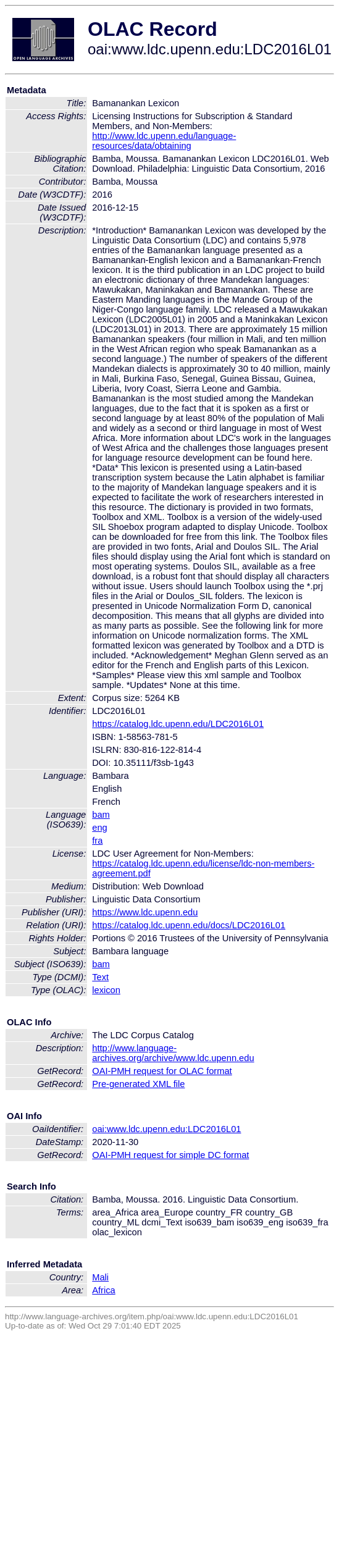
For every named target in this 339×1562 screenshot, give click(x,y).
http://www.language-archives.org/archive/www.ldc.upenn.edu (173, 1053)
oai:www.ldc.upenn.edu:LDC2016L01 (166, 1129)
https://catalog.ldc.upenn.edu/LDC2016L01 (178, 724)
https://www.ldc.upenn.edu (145, 912)
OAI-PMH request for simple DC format (170, 1155)
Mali (100, 1277)
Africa (103, 1290)
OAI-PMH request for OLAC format (162, 1071)
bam (101, 815)
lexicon (106, 990)
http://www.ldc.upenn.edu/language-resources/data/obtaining (164, 141)
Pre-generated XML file (138, 1084)
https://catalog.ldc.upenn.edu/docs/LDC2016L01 (188, 925)
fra (97, 841)
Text (100, 977)
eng (99, 828)
